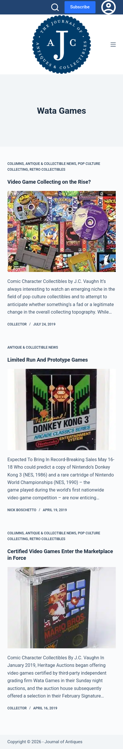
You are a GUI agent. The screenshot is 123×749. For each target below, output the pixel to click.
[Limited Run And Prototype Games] (62, 409)
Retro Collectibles (47, 170)
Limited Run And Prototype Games (48, 360)
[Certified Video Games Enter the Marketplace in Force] (62, 607)
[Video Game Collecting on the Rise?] (62, 231)
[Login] (108, 7)
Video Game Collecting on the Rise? (49, 182)
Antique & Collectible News (50, 164)
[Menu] (113, 44)
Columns (16, 164)
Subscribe (80, 7)
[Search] (55, 7)
